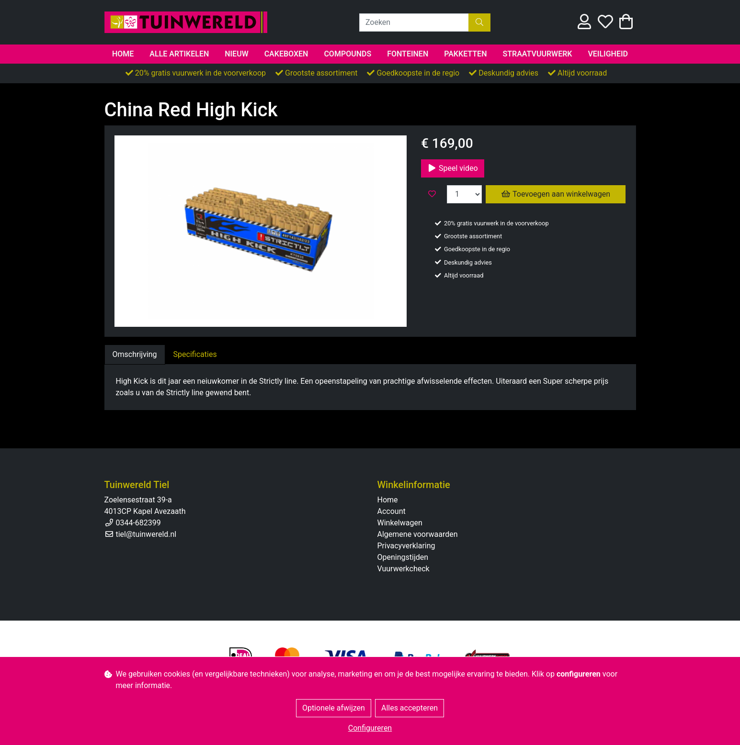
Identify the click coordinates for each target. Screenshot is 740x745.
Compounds (347, 53)
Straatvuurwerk (537, 53)
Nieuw (237, 53)
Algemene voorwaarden (417, 534)
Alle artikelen (179, 53)
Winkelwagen (399, 522)
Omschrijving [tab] (135, 354)
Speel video (452, 168)
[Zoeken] (414, 22)
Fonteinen (407, 53)
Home (123, 53)
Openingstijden (403, 557)
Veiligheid (608, 53)
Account (391, 511)
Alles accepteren (409, 707)
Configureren (370, 728)
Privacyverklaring (406, 545)
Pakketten (465, 53)
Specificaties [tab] (195, 354)
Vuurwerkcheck (403, 568)
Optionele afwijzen (333, 707)
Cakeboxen (286, 53)
